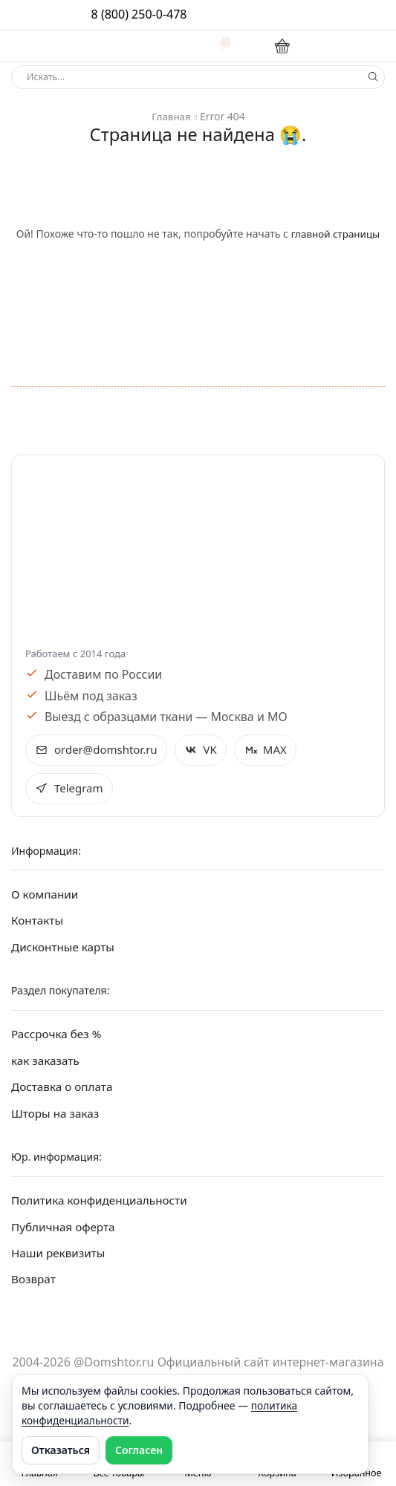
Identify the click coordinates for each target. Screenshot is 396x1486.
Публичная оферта (65, 1233)
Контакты (38, 923)
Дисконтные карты (65, 950)
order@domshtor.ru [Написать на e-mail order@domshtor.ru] (99, 750)
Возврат (34, 1288)
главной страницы (335, 234)
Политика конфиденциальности (103, 1206)
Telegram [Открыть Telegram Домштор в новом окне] (70, 789)
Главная (171, 116)
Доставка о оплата (64, 1091)
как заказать (46, 1065)
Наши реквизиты (60, 1260)
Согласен (139, 1450)
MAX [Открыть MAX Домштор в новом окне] (273, 750)
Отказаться (60, 1450)
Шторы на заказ (57, 1119)
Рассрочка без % (58, 1037)
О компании (46, 896)
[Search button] (373, 77)
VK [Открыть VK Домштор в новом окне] (207, 750)
